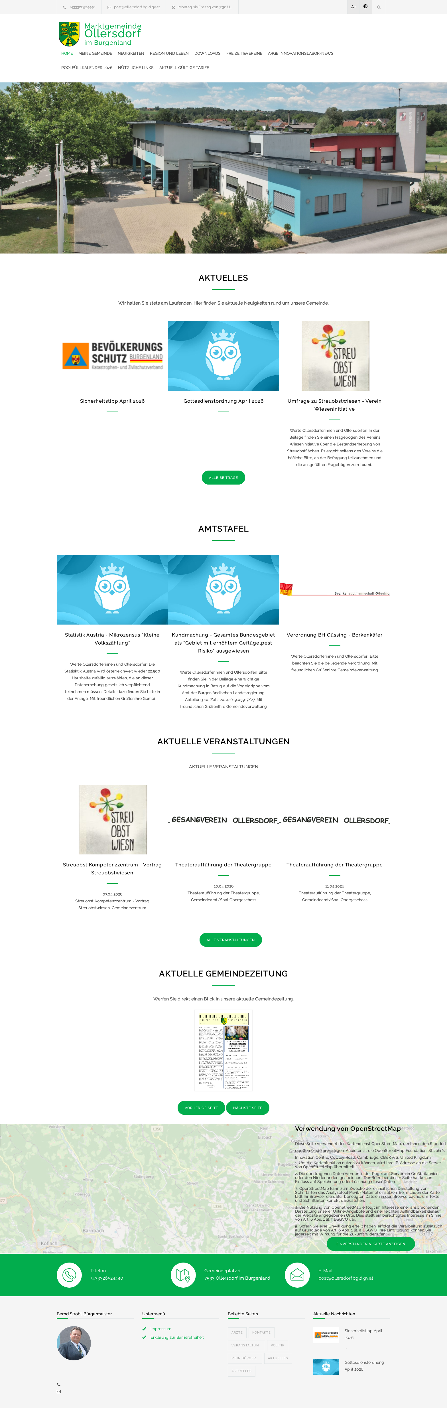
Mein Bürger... (245, 1333)
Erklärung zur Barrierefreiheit (177, 1312)
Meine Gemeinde (183, 28)
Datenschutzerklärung (297, 1396)
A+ (353, 7)
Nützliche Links (295, 42)
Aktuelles (278, 1333)
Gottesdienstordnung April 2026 (224, 376)
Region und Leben (257, 28)
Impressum (161, 1304)
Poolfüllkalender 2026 (246, 42)
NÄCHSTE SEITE (247, 1083)
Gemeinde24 (175, 1396)
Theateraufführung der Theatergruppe (223, 840)
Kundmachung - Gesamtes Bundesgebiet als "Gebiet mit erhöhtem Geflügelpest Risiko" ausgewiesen (223, 618)
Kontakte (261, 1308)
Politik (278, 1320)
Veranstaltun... (246, 1320)
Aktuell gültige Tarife (344, 42)
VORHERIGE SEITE (201, 1083)
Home (155, 28)
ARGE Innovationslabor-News (182, 42)
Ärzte (237, 1308)
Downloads (296, 28)
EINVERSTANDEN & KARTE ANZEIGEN (370, 1219)
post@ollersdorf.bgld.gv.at (137, 7)
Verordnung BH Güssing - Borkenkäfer (335, 610)
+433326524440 (83, 7)
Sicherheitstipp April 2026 (112, 376)
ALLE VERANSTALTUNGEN (231, 915)
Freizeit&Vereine (333, 28)
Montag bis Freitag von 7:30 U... (205, 7)
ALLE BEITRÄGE (223, 453)
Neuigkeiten (219, 28)
